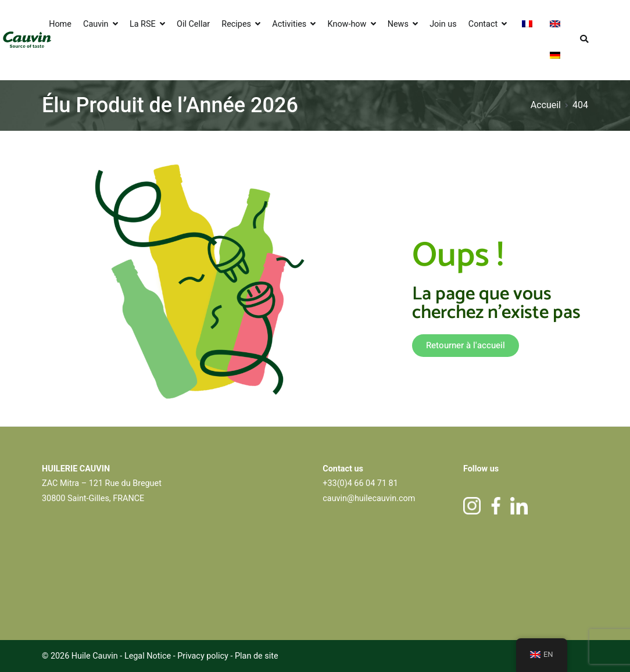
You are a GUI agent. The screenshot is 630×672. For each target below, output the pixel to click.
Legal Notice (147, 656)
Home (60, 24)
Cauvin (96, 24)
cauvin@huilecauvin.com (369, 498)
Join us (443, 24)
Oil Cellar (193, 24)
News (398, 24)
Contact (482, 24)
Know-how (347, 24)
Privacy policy (203, 656)
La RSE (143, 24)
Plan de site (256, 656)
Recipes (236, 24)
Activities (289, 24)
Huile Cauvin (94, 656)
